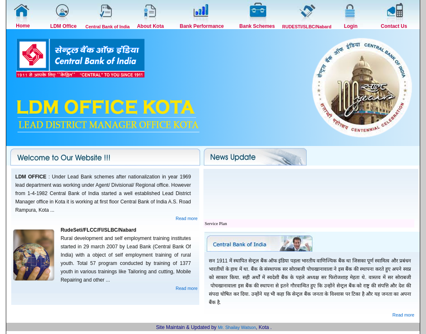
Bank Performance (202, 26)
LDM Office (63, 26)
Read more (187, 218)
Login (351, 26)
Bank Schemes (257, 26)
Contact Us (394, 26)
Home (23, 26)
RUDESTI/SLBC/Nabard (306, 26)
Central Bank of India (107, 26)
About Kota (150, 26)
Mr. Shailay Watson (237, 327)
